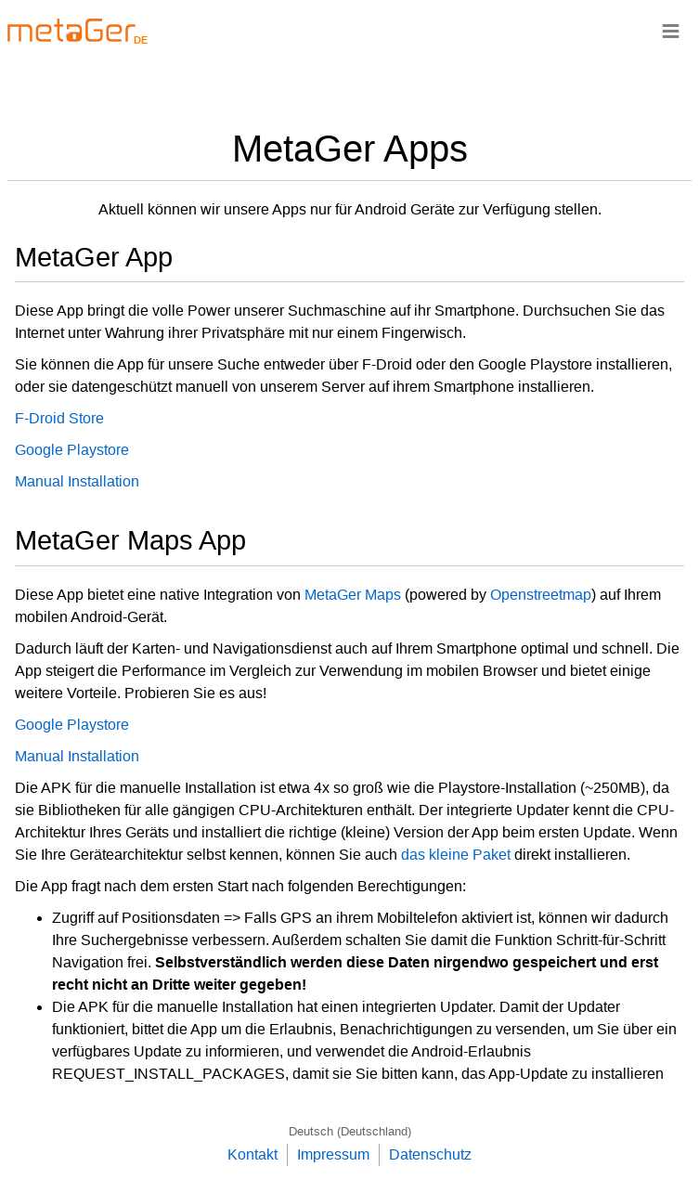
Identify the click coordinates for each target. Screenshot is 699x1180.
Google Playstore (72, 450)
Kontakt (252, 1154)
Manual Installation (77, 481)
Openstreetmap (540, 595)
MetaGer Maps (352, 595)
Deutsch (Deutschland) (350, 1131)
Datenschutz (430, 1154)
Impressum (333, 1154)
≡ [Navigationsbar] (670, 30)
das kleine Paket (456, 854)
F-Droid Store (59, 418)
